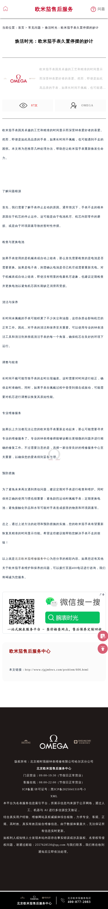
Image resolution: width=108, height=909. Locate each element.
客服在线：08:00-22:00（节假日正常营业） (54, 782)
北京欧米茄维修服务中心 (32, 558)
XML (54, 796)
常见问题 (34, 27)
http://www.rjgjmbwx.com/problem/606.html (57, 669)
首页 (21, 27)
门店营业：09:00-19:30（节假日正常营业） (54, 775)
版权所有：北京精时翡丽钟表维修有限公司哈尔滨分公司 (54, 761)
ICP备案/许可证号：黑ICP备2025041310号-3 (54, 789)
